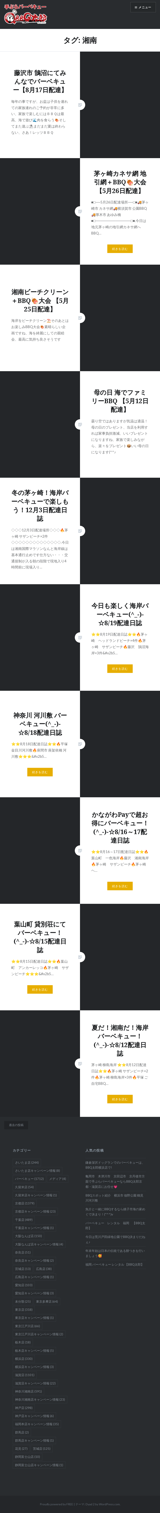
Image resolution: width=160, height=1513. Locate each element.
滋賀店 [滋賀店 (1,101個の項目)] (24, 1375)
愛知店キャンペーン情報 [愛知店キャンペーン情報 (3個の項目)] (34, 1293)
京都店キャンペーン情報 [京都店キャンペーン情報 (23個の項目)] (35, 1211)
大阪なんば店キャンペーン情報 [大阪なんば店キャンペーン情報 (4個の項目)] (39, 1244)
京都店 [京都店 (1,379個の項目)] (24, 1203)
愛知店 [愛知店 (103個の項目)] (23, 1285)
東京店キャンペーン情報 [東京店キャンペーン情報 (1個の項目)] (34, 1318)
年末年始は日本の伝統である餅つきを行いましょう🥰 (115, 1253)
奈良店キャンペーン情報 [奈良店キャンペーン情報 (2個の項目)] (34, 1260)
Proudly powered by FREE (56, 1504)
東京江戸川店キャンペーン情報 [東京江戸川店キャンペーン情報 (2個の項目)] (39, 1334)
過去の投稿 (16, 1125)
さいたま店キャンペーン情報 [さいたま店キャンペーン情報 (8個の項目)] (37, 1170)
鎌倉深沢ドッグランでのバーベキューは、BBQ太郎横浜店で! (115, 1165)
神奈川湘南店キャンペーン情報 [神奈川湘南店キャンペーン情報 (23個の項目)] (40, 1399)
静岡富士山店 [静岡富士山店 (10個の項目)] (27, 1456)
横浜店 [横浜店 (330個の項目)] (23, 1358)
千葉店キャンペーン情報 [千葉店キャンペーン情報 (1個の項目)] (34, 1228)
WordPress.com (109, 1504)
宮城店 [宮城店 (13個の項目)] (23, 1269)
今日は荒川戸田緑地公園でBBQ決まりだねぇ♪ (115, 1239)
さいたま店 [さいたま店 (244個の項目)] (27, 1162)
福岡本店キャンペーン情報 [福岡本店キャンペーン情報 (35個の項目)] (37, 1424)
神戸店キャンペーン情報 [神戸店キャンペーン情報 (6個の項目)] (34, 1416)
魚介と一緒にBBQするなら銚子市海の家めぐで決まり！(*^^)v (115, 1211)
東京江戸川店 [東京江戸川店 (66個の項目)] (27, 1326)
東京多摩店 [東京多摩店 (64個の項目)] (47, 1301)
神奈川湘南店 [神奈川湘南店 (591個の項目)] (28, 1391)
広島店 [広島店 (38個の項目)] (44, 1269)
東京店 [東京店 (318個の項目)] (23, 1309)
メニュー (144, 7)
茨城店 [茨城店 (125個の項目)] (41, 1448)
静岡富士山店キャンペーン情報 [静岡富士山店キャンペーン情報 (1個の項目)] (39, 1465)
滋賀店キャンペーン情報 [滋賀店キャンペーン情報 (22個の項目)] (35, 1383)
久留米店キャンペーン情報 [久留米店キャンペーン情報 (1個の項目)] (36, 1195)
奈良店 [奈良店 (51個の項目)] (23, 1252)
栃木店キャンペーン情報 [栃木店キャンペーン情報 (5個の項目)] (34, 1350)
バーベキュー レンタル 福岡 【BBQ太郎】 (115, 1225)
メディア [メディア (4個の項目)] (57, 1179)
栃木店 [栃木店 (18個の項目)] (23, 1342)
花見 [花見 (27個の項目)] (21, 1448)
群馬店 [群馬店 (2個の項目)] (22, 1432)
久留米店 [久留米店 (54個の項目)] (24, 1187)
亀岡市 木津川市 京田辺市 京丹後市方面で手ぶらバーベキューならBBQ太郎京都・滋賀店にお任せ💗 (115, 1181)
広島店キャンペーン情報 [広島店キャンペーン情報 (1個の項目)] (34, 1277)
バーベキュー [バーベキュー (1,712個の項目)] (29, 1179)
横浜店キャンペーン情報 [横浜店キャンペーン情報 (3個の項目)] (34, 1367)
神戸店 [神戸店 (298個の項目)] (23, 1408)
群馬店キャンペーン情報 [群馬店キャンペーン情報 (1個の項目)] (34, 1440)
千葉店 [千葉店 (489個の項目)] (23, 1220)
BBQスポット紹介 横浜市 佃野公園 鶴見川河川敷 (114, 1197)
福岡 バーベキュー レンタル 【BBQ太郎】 (114, 1264)
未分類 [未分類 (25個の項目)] (23, 1301)
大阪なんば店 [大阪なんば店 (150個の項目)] (28, 1236)
